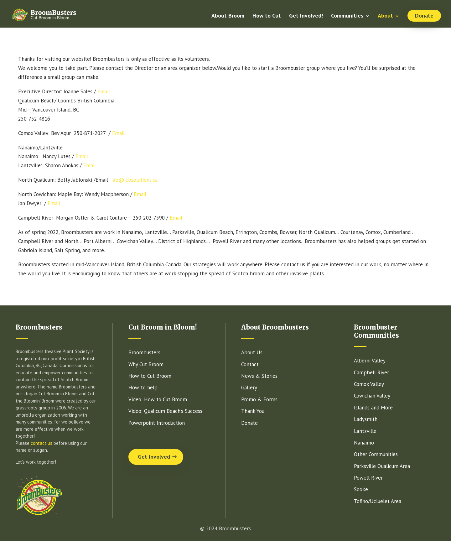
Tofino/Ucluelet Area (377, 501)
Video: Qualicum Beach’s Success (165, 411)
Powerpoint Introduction (156, 422)
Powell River (368, 477)
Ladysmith (365, 419)
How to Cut (266, 16)
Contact (250, 364)
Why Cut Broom (145, 364)
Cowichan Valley (372, 395)
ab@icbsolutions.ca (135, 179)
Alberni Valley (370, 360)
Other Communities (376, 454)
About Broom (227, 16)
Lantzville (365, 431)
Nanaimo (364, 442)
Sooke (361, 489)
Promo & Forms (259, 399)
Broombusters (144, 352)
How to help (143, 387)
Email (103, 91)
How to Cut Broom (149, 375)
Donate (424, 15)
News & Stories (259, 375)
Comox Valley (369, 384)
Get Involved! (306, 16)
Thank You (252, 411)
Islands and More (373, 407)
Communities (347, 16)
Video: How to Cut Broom (157, 399)
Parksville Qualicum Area (382, 466)
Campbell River (371, 372)
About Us (251, 352)
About (385, 16)
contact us (41, 443)
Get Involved (154, 456)
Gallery (249, 387)
